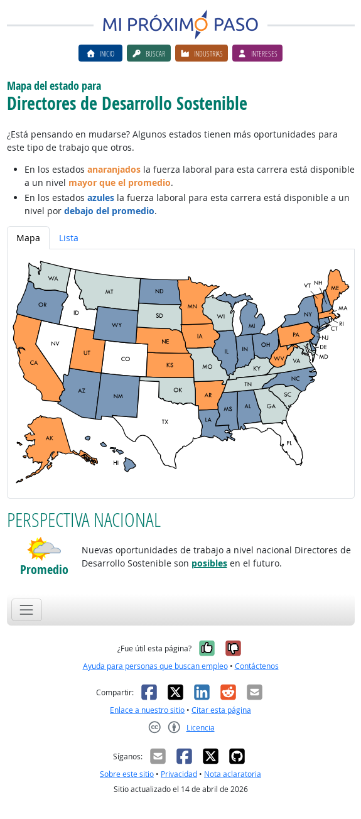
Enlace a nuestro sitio (147, 710)
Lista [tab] (68, 238)
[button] (44, 549)
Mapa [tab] (28, 238)
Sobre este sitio (127, 774)
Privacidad (179, 774)
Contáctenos (257, 666)
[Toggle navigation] (26, 610)
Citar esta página (221, 710)
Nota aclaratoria (232, 774)
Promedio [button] (44, 569)
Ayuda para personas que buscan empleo (155, 666)
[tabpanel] (181, 373)
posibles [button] (209, 563)
